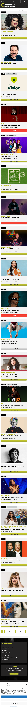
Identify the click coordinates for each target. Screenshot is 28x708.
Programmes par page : (18, 9)
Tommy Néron (5, 216)
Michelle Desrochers (8, 373)
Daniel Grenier (6, 247)
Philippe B (4, 465)
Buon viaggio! (5, 93)
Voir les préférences (14, 703)
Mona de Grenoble (7, 31)
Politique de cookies (13, 706)
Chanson (3, 104)
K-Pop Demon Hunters (7, 155)
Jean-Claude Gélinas (7, 340)
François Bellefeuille (8, 434)
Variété (3, 73)
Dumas (3, 123)
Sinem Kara (4, 278)
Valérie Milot (5, 620)
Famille (3, 135)
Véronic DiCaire (6, 589)
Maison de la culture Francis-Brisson (10, 127)
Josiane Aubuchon (6, 185)
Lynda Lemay (5, 496)
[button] (26, 684)
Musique (3, 507)
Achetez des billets (14, 38)
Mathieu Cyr (5, 308)
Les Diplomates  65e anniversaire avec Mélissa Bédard (13, 527)
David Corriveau (6, 62)
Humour (3, 12)
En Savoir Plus (14, 673)
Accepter (14, 696)
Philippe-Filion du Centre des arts (9, 35)
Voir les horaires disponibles (14, 348)
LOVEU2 (3, 403)
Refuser (14, 700)
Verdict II (4, 558)
